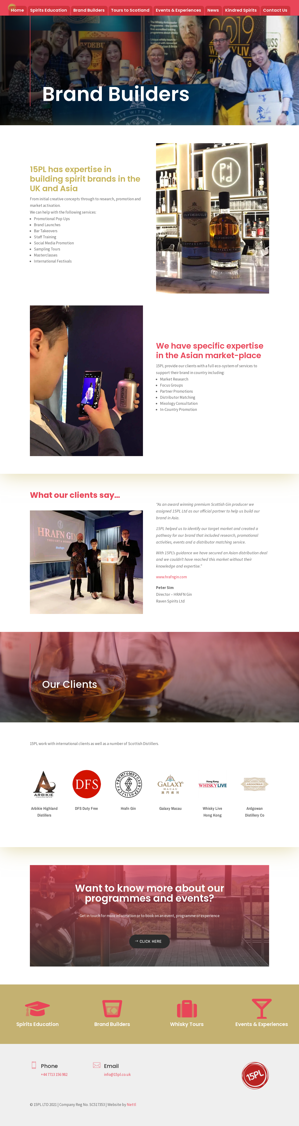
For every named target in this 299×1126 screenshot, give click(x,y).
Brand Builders (89, 11)
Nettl (131, 1104)
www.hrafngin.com (171, 576)
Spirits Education (48, 11)
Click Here (151, 941)
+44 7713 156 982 (54, 1074)
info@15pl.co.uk (117, 1074)
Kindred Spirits (241, 11)
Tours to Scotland (130, 11)
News (213, 11)
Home (17, 11)
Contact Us (275, 11)
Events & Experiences (178, 11)
